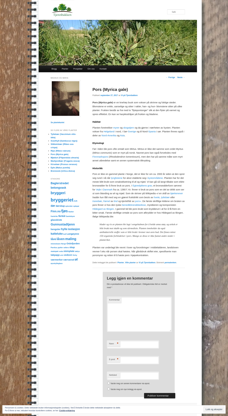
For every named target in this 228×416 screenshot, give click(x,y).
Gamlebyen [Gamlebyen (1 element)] (70, 216)
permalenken (170, 262)
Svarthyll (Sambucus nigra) (64, 141)
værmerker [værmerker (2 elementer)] (57, 259)
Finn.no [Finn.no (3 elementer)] (56, 211)
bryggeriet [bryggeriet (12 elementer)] (62, 199)
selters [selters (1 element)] (66, 247)
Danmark (108, 189)
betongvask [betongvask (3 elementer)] (58, 187)
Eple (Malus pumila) (60, 167)
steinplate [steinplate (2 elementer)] (68, 251)
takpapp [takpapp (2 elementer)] (55, 255)
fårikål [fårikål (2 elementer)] (61, 216)
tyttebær (165, 197)
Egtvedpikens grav (142, 185)
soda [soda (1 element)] (61, 251)
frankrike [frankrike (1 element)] (54, 216)
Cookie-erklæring (67, 410)
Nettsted (113, 375)
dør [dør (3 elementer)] (53, 205)
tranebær (97, 201)
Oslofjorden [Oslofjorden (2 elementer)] (73, 243)
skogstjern (128, 127)
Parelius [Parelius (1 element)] (54, 247)
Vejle (98, 189)
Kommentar (114, 300)
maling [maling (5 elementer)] (70, 239)
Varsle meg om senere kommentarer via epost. (130, 383)
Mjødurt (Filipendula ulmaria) (65, 157)
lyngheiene (117, 178)
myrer (116, 127)
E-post (113, 359)
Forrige (170, 77)
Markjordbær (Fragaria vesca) (65, 161)
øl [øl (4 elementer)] (76, 259)
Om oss (91, 69)
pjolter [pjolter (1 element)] (60, 247)
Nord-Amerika (109, 135)
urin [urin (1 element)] (61, 255)
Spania (152, 131)
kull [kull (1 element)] (64, 234)
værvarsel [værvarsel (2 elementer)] (68, 259)
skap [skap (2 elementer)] (72, 247)
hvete (157, 197)
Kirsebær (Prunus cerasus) (64, 164)
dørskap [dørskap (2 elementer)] (60, 206)
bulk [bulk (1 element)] (75, 201)
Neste (181, 77)
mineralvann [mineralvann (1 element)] (56, 244)
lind (115, 201)
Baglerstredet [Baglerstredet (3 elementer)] (60, 183)
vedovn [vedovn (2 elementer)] (68, 255)
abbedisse (140, 205)
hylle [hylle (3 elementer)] (64, 229)
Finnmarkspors (100, 156)
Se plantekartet (57, 122)
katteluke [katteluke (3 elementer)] (57, 233)
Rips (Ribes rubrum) (60, 151)
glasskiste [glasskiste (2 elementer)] (56, 220)
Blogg (54, 69)
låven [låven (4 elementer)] (61, 239)
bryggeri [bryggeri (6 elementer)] (58, 193)
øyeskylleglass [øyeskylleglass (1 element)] (57, 263)
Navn (113, 343)
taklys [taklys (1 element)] (77, 251)
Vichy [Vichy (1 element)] (75, 255)
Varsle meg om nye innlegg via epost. (126, 389)
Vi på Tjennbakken (129, 95)
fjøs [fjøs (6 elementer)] (64, 211)
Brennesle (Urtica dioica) (63, 171)
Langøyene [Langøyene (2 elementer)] (73, 234)
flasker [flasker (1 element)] (71, 212)
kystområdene (155, 178)
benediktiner (128, 205)
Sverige (132, 131)
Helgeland (109, 131)
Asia (122, 135)
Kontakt (103, 69)
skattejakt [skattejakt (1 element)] (54, 251)
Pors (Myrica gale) (59, 154)
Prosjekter (78, 69)
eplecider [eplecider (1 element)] (69, 206)
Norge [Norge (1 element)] (63, 244)
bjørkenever (176, 193)
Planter (65, 69)
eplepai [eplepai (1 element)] (76, 206)
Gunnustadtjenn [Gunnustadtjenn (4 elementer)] (63, 224)
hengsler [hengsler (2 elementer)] (55, 229)
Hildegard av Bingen (103, 209)
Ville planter (130, 262)
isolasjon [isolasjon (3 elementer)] (74, 229)
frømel (106, 201)
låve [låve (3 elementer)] (53, 239)
